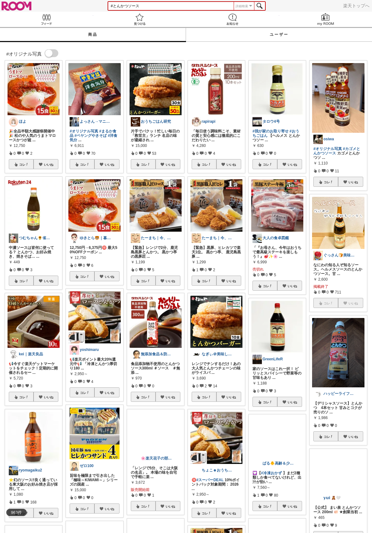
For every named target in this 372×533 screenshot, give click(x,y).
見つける (139, 19)
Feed (46, 19)
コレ (24, 164)
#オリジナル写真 (84, 131)
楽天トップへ (356, 5)
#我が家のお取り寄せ (270, 131)
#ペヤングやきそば (91, 135)
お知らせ (232, 19)
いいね (48, 164)
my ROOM (325, 19)
